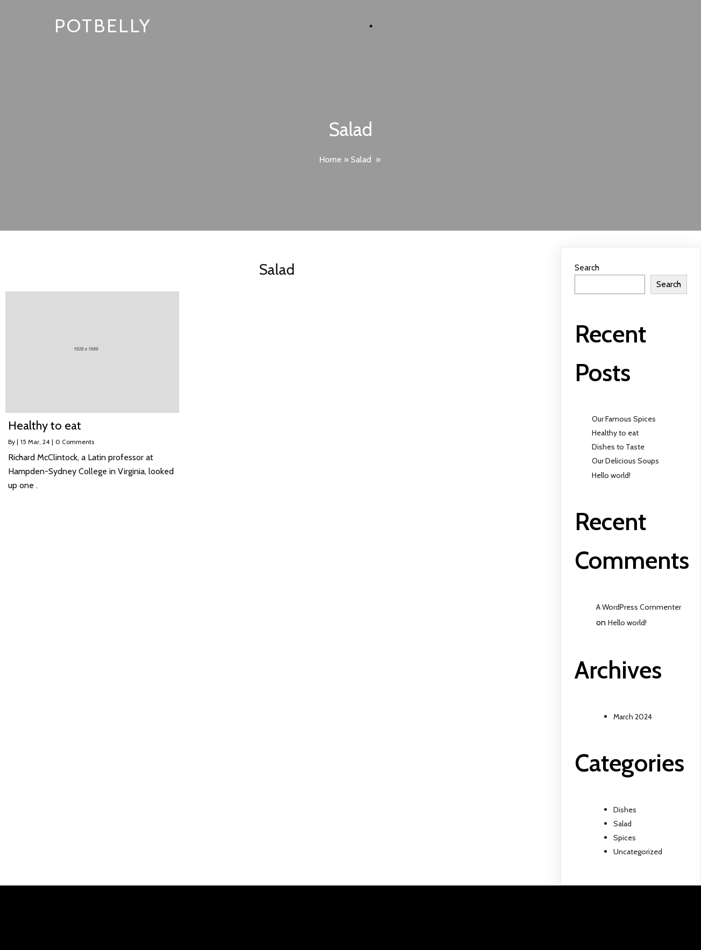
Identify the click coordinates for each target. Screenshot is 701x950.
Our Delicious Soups (625, 461)
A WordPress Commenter (638, 607)
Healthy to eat (615, 433)
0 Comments (74, 442)
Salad (361, 159)
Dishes (624, 810)
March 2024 (632, 717)
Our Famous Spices (624, 419)
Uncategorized (637, 851)
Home (330, 159)
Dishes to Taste (618, 447)
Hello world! (611, 475)
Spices (624, 837)
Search (587, 267)
